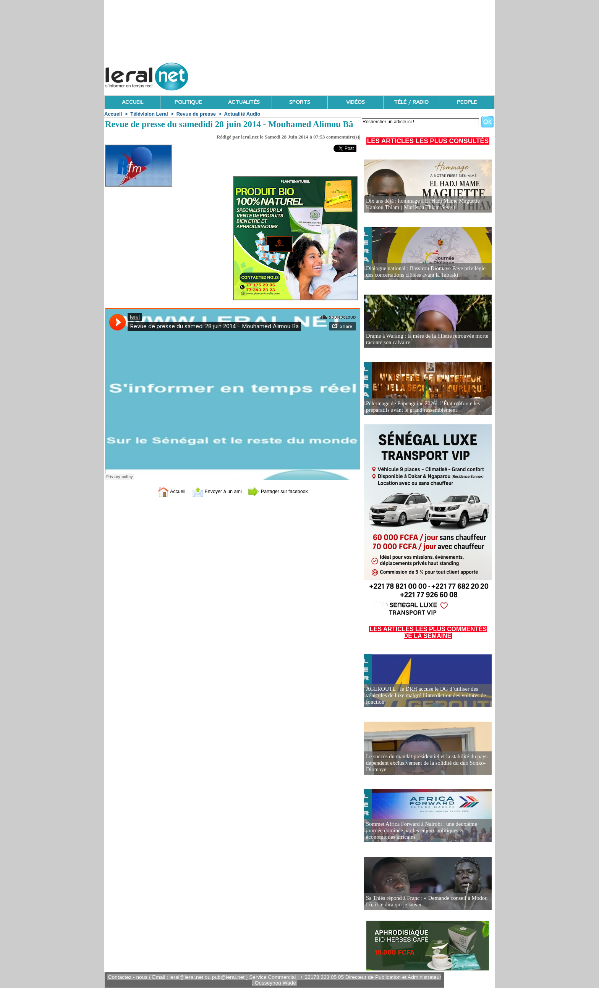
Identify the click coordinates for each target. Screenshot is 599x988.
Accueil (113, 114)
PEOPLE (467, 102)
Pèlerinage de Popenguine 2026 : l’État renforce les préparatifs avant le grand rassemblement (421, 407)
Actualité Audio (242, 114)
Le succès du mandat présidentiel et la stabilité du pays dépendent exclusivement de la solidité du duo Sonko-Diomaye (425, 763)
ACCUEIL (132, 102)
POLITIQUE (188, 102)
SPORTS (299, 102)
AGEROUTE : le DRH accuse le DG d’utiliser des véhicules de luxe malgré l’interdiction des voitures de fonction (424, 696)
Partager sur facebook (283, 491)
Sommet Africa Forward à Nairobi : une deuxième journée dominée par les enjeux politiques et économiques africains (419, 831)
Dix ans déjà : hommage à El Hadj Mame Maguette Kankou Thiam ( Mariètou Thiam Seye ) (421, 204)
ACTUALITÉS (244, 102)
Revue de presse (196, 114)
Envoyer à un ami (214, 491)
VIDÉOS (355, 102)
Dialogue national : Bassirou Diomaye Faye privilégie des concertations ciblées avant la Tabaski (423, 272)
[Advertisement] (356, 74)
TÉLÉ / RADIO (411, 102)
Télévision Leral (149, 114)
